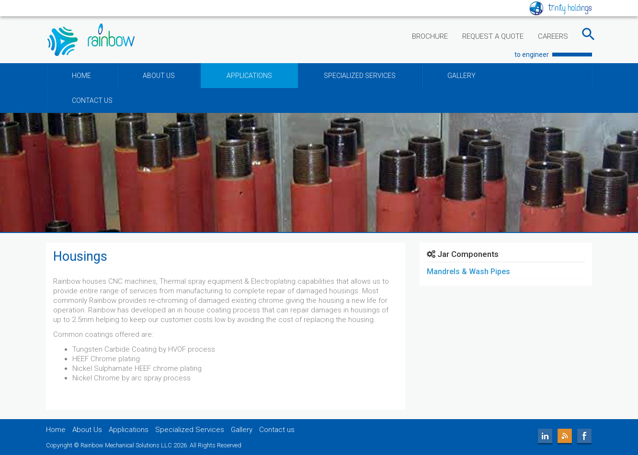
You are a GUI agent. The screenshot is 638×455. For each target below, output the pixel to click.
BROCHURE (430, 36)
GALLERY (461, 75)
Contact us (277, 429)
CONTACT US (92, 100)
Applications (128, 429)
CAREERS (553, 36)
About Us (87, 429)
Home (56, 429)
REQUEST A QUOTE (493, 36)
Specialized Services (189, 429)
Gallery (241, 429)
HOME (81, 75)
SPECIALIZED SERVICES (360, 75)
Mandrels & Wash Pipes (468, 271)
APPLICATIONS (249, 75)
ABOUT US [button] (159, 75)
